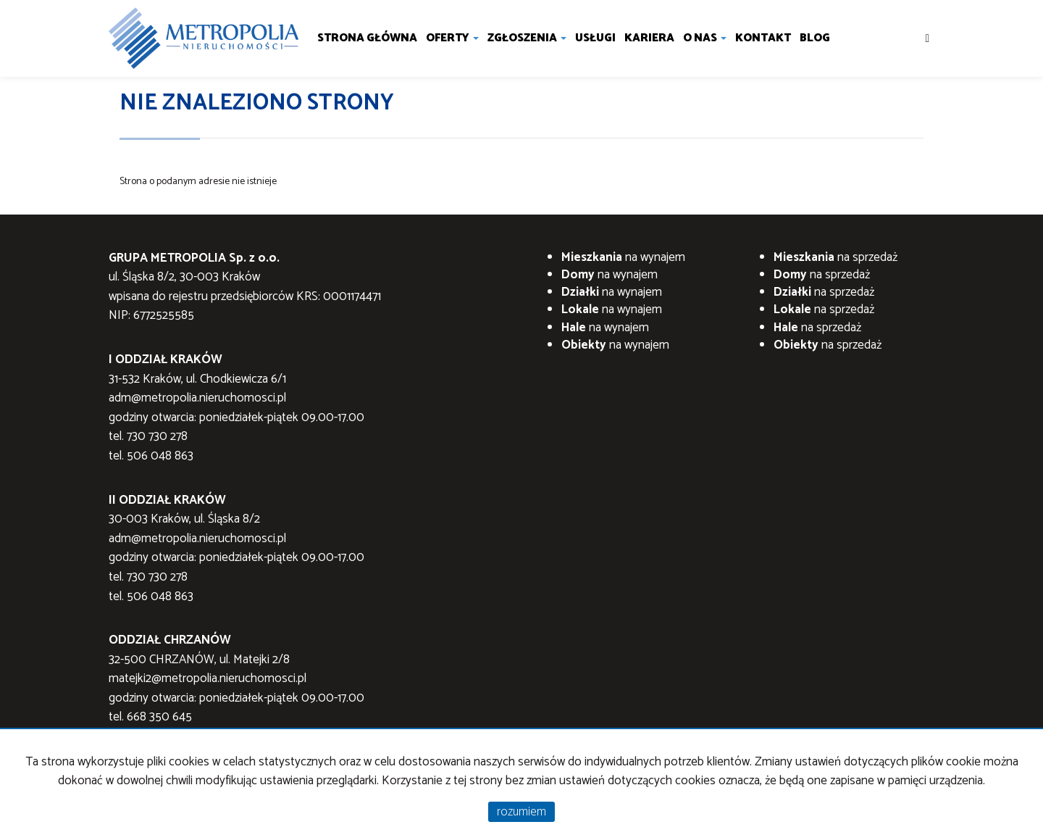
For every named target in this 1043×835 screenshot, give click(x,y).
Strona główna (367, 38)
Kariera (649, 38)
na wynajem (623, 257)
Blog (815, 38)
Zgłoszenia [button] (526, 38)
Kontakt (763, 38)
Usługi (595, 38)
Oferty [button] (452, 38)
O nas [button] (704, 38)
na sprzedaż (835, 257)
